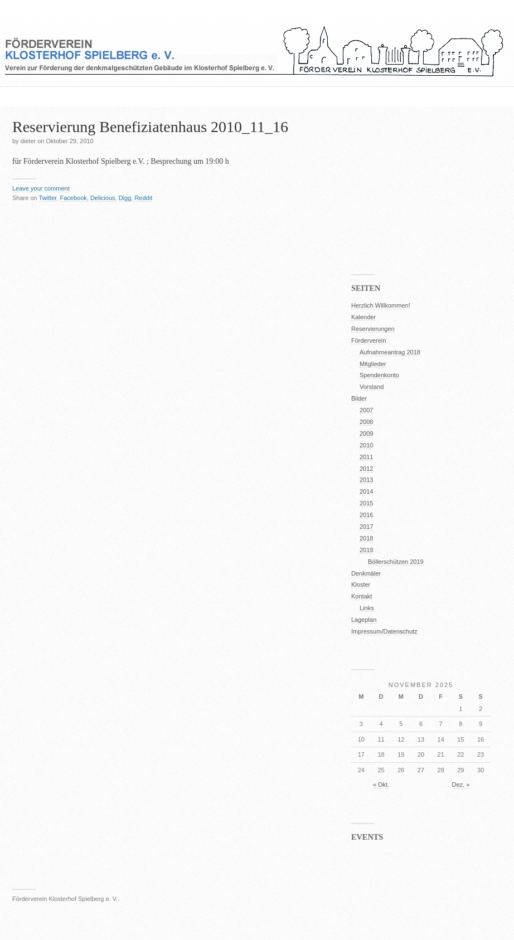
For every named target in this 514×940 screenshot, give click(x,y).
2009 (366, 433)
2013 (366, 479)
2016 (366, 515)
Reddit (143, 197)
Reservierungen (373, 328)
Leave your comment (41, 188)
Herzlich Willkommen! (380, 305)
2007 (366, 410)
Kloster (360, 584)
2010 (366, 445)
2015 (366, 503)
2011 (366, 457)
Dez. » (461, 784)
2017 (366, 526)
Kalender (363, 317)
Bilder (359, 398)
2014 (366, 491)
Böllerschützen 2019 (396, 561)
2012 (366, 468)
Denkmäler (366, 573)
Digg (125, 197)
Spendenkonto (379, 375)
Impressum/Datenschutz (384, 631)
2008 (366, 421)
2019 (366, 550)
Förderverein (368, 340)
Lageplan (363, 619)
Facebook (73, 197)
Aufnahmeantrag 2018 (390, 352)
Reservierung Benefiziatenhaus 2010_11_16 (150, 126)
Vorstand (372, 386)
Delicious (102, 197)
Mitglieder (373, 364)
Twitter (48, 197)
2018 (366, 538)
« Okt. (381, 784)
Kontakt (361, 596)
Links (367, 608)
